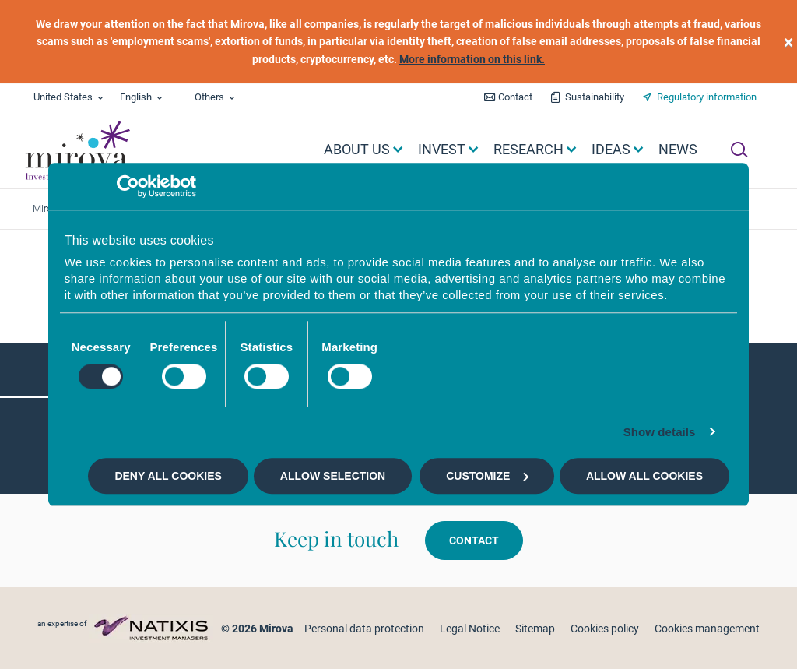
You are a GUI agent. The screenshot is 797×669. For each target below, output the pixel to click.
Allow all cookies (644, 476)
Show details (659, 431)
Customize (487, 476)
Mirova (47, 208)
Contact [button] (474, 540)
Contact (515, 97)
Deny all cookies (167, 476)
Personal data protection (364, 628)
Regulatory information (707, 97)
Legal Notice (470, 628)
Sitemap (535, 628)
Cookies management (707, 628)
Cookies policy (605, 628)
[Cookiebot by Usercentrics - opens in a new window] (128, 186)
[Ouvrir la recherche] (739, 149)
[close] (788, 42)
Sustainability (594, 97)
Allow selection (332, 476)
